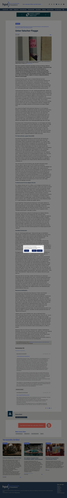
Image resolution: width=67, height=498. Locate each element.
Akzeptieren (40, 250)
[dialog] (33, 249)
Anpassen (26, 250)
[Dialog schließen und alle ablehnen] (42, 246)
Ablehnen (34, 250)
